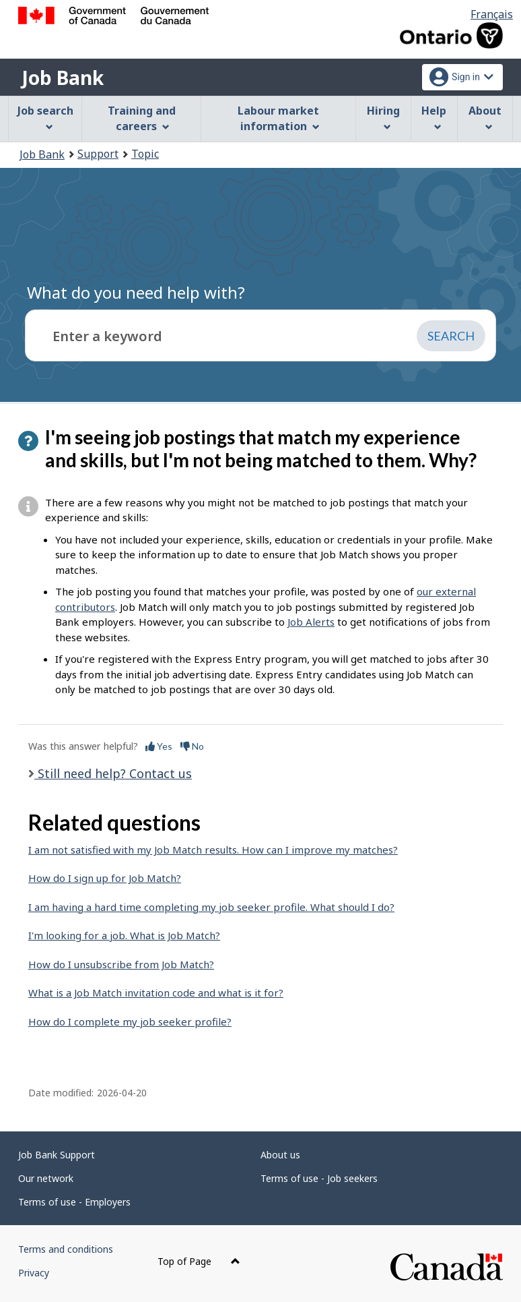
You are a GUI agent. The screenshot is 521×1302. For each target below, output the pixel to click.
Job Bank (63, 77)
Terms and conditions (65, 1249)
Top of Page (199, 1261)
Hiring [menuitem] (383, 117)
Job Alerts (311, 621)
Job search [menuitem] (45, 117)
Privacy (33, 1272)
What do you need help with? (136, 292)
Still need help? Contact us (113, 773)
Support (97, 153)
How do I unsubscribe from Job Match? (121, 964)
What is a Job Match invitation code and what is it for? (155, 992)
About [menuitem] (484, 117)
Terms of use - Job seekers (319, 1178)
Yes (158, 746)
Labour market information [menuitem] (278, 118)
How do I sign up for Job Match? (104, 878)
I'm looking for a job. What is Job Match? (124, 935)
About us (280, 1154)
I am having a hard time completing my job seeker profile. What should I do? (211, 907)
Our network (45, 1178)
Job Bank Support (56, 1154)
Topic (145, 153)
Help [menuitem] (433, 117)
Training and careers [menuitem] (142, 118)
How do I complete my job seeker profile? (130, 1021)
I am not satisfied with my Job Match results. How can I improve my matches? (213, 849)
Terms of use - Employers (74, 1201)
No (192, 746)
